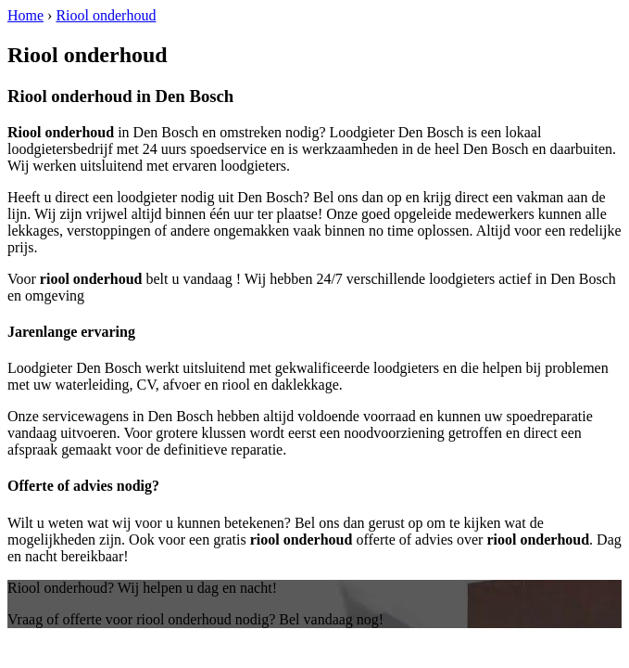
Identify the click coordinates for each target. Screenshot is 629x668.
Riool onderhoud (106, 15)
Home (25, 15)
